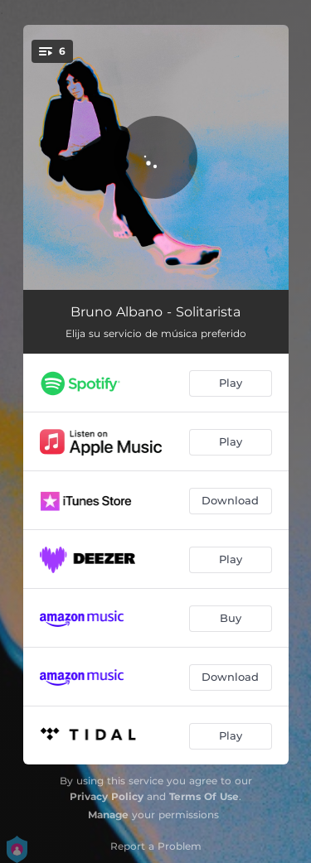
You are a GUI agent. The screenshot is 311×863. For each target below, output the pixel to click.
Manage (108, 814)
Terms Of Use (204, 796)
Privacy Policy (106, 796)
